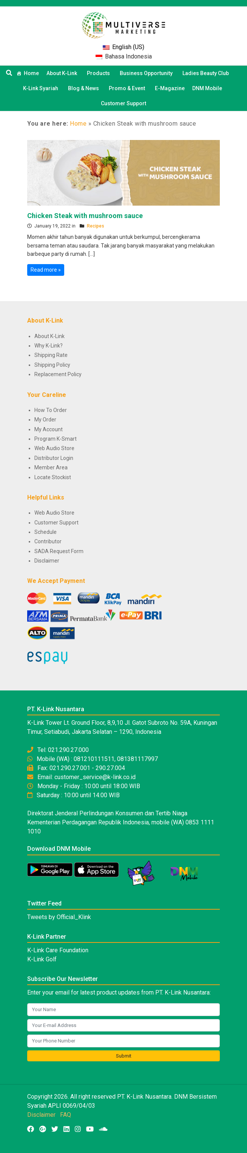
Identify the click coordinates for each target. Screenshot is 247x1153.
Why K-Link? (48, 346)
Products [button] (99, 73)
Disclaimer (46, 561)
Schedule (45, 532)
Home (31, 73)
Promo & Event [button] (128, 88)
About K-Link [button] (62, 73)
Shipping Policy (52, 365)
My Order (45, 420)
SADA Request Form (58, 551)
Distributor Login (53, 458)
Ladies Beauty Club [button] (206, 73)
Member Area (51, 467)
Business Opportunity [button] (147, 73)
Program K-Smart (55, 439)
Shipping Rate (51, 355)
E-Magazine (170, 88)
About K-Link (49, 336)
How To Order (50, 410)
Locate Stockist (52, 477)
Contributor (48, 541)
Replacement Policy (58, 374)
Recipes (95, 226)
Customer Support (123, 103)
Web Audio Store (54, 448)
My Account (48, 429)
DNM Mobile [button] (208, 88)
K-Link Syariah (41, 88)
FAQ (65, 1114)
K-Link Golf (42, 959)
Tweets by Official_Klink (59, 917)
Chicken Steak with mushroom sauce (85, 216)
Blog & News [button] (84, 88)
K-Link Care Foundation (57, 950)
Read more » (46, 270)
